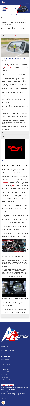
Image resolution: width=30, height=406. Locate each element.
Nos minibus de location (6, 364)
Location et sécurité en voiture (10, 36)
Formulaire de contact (5, 374)
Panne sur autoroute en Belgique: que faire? (15, 58)
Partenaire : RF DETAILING (7, 385)
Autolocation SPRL (6, 65)
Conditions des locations (6, 379)
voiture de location (13, 172)
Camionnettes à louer (5, 361)
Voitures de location (5, 359)
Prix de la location (4, 367)
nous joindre (14, 185)
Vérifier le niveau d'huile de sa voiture (12, 161)
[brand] (3, 2)
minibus (11, 67)
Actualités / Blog (4, 377)
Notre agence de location (6, 372)
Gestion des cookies (15, 404)
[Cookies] (3, 403)
